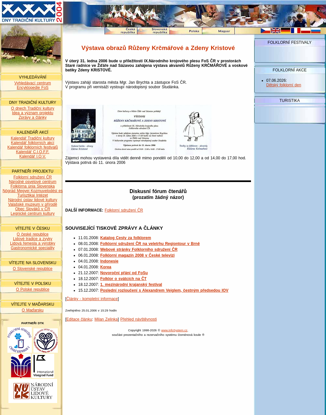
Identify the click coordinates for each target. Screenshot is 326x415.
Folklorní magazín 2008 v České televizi (137, 255)
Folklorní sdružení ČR (32, 177)
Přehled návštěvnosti (138, 319)
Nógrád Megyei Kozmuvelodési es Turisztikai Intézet (33, 193)
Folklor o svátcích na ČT (123, 278)
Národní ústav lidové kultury (32, 200)
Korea (105, 267)
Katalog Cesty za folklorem (125, 238)
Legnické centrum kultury (33, 213)
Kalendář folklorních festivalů (32, 147)
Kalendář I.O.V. (32, 156)
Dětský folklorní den (283, 85)
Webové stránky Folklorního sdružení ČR (139, 249)
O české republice (32, 234)
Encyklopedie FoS (33, 87)
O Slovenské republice (32, 268)
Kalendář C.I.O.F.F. (32, 152)
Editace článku (79, 319)
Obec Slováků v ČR (32, 209)
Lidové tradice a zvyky (32, 239)
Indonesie (109, 261)
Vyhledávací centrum (32, 83)
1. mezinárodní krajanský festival (131, 284)
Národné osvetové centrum (32, 181)
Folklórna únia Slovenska (32, 186)
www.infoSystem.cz (174, 330)
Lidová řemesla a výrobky (32, 243)
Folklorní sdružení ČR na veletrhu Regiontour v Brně (150, 243)
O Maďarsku (33, 310)
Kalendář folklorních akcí (32, 142)
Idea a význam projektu (32, 113)
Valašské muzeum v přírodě (32, 204)
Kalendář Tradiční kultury (33, 138)
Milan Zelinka (106, 319)
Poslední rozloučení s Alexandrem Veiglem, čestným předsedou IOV (164, 290)
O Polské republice (32, 289)
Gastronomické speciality (32, 248)
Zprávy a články (32, 117)
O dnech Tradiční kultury (32, 108)
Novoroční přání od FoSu (124, 273)
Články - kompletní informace (92, 299)
